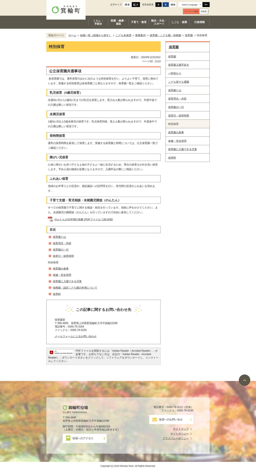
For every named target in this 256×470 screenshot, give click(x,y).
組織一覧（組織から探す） (96, 35)
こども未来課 (123, 35)
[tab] (191, 11)
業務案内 (140, 35)
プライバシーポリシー (176, 438)
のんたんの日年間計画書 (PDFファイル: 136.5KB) (84, 219)
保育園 (189, 35)
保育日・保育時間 (63, 256)
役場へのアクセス (82, 438)
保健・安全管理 (62, 275)
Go (206, 4)
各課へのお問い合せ (171, 419)
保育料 (57, 294)
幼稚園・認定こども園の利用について (75, 287)
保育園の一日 (61, 249)
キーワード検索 (191, 11)
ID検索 (204, 11)
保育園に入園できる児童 (67, 281)
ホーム (72, 35)
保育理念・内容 (62, 243)
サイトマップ (181, 429)
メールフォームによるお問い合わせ (75, 336)
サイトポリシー (179, 433)
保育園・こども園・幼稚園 (165, 35)
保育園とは (59, 237)
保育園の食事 (61, 268)
